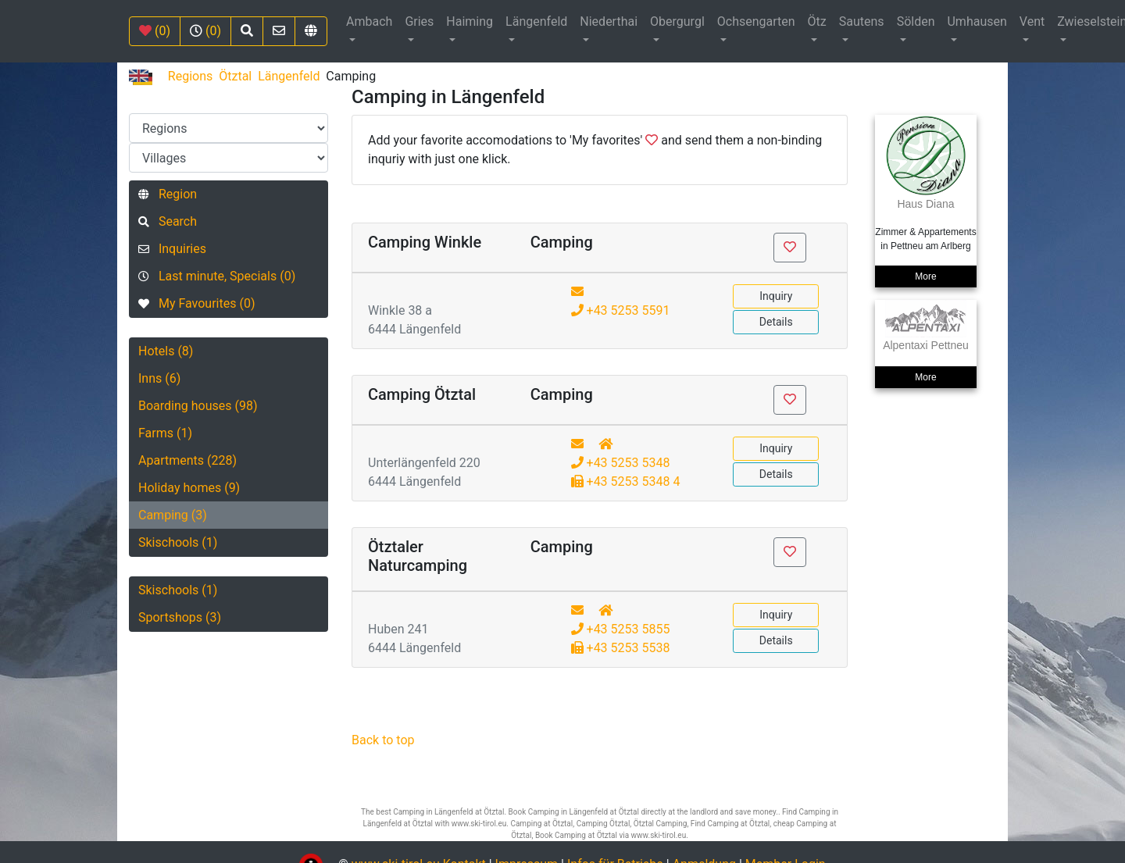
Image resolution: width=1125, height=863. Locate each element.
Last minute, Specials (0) (216, 276)
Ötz (817, 21)
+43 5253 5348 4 (625, 481)
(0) (154, 30)
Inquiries (172, 248)
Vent (1032, 21)
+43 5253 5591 (620, 310)
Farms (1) (165, 433)
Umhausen (976, 21)
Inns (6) (159, 378)
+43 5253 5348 (620, 462)
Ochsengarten (756, 21)
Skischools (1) (177, 542)
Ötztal (235, 76)
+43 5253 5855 (620, 629)
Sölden (916, 21)
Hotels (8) (165, 351)
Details (776, 322)
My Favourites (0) (196, 303)
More (925, 276)
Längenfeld (536, 21)
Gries (419, 21)
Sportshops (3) (179, 617)
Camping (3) (172, 515)
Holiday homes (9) (189, 487)
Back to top (383, 740)
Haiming (469, 21)
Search (167, 221)
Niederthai (609, 21)
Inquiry (775, 296)
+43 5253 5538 (620, 647)
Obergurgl (677, 21)
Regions (190, 76)
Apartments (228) (187, 460)
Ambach (369, 21)
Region (167, 194)
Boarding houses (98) (198, 405)
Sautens (861, 21)
